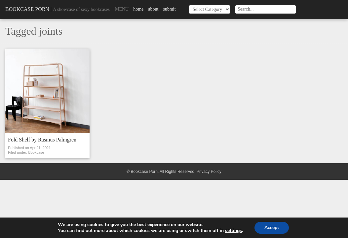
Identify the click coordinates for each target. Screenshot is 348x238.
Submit (169, 9)
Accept (271, 227)
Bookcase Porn (27, 9)
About (153, 9)
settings (233, 231)
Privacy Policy (209, 171)
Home (138, 9)
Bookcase (36, 152)
